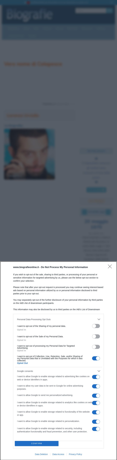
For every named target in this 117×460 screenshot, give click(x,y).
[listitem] (58, 319)
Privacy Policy (75, 454)
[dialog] (58, 361)
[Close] (111, 267)
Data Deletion (41, 454)
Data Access (58, 454)
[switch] (96, 326)
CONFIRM (36, 443)
